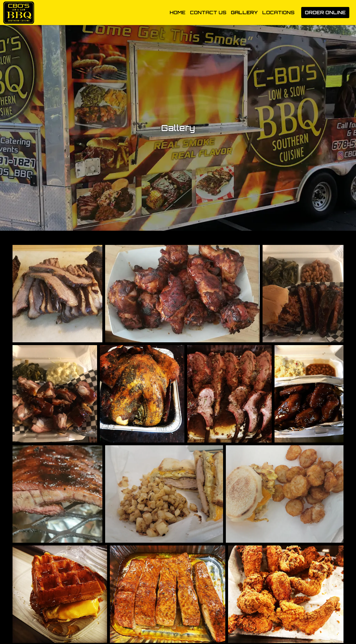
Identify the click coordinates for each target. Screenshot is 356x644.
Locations (278, 12)
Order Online (325, 12)
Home (178, 12)
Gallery (244, 12)
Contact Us (208, 12)
